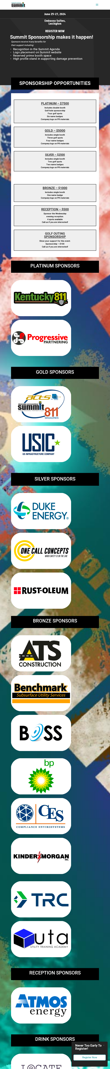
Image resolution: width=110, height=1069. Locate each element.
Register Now (55, 31)
